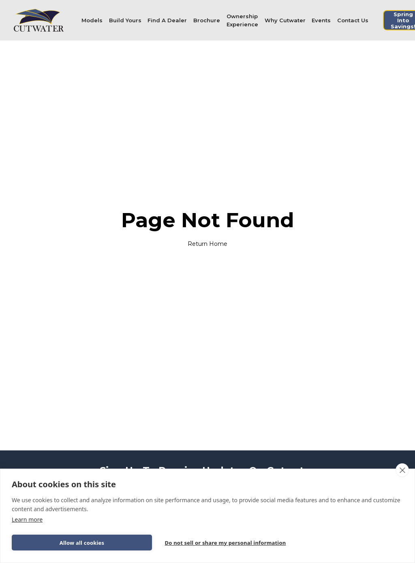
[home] (39, 20)
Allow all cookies (82, 542)
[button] (92, 20)
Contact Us (352, 20)
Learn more (27, 519)
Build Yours (125, 20)
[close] (402, 470)
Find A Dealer (167, 20)
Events (321, 20)
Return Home (207, 243)
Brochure (206, 20)
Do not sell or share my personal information (225, 542)
